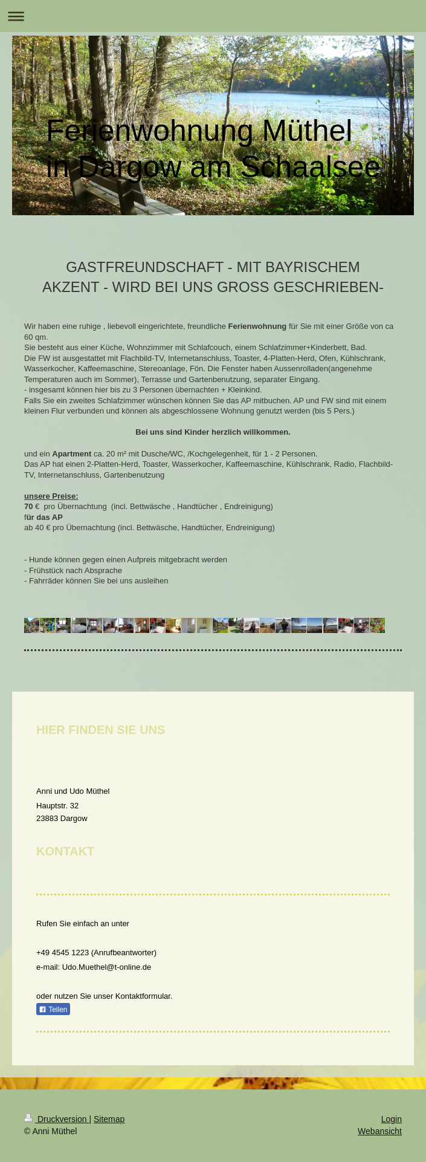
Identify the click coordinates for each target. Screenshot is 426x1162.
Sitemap (109, 1119)
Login (391, 1119)
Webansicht (380, 1131)
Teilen (53, 1009)
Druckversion (56, 1119)
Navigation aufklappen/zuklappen (213, 16)
